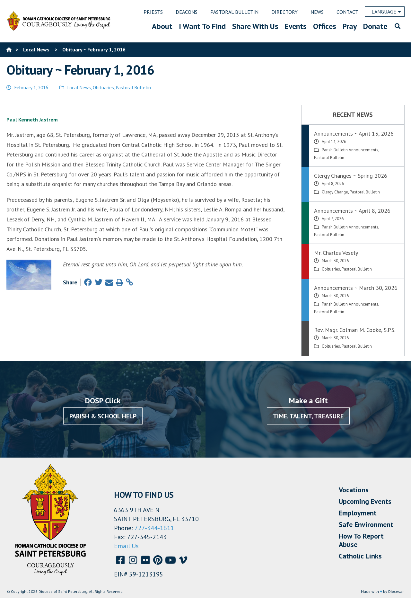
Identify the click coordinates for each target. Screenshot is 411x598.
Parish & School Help (102, 416)
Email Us (126, 546)
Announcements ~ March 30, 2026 (356, 287)
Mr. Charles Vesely (336, 252)
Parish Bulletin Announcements (350, 150)
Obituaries (103, 88)
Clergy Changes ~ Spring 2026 (350, 175)
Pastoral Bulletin (133, 88)
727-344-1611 (154, 528)
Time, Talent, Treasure (308, 416)
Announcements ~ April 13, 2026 (354, 133)
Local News (79, 88)
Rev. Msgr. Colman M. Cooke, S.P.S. (354, 330)
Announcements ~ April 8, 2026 (352, 210)
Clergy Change (335, 192)
